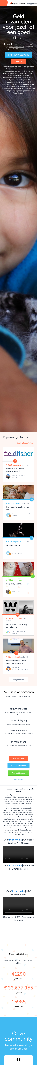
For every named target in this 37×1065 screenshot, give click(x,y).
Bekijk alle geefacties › (25, 443)
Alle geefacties (18, 679)
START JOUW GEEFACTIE (18, 55)
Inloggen (30, 3)
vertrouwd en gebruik (16, 47)
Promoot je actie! (18, 773)
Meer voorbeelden (18, 766)
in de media (15, 839)
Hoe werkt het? (18, 780)
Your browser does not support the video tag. (18, 854)
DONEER (18, 61)
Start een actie (18, 758)
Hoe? (31, 44)
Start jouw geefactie (17, 3)
